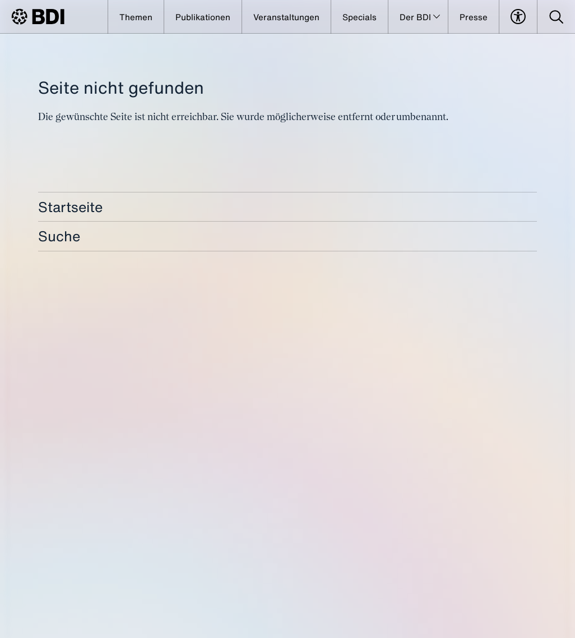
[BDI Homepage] (37, 16)
